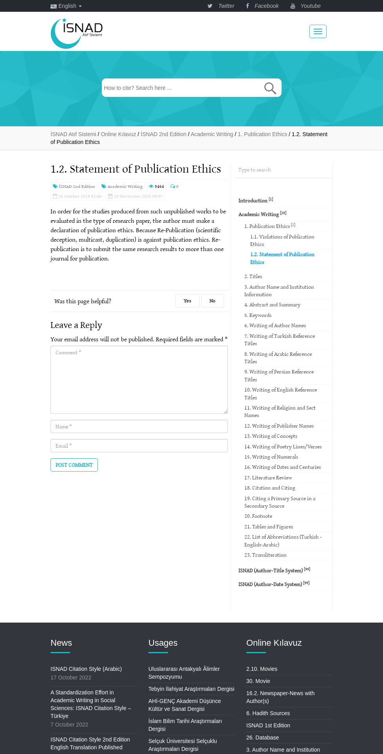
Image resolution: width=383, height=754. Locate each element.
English (66, 6)
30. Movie (258, 681)
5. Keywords (257, 315)
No (213, 300)
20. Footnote (258, 516)
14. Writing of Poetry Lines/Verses (283, 446)
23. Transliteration (265, 555)
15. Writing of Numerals (271, 457)
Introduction (255, 200)
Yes (188, 300)
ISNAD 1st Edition (268, 725)
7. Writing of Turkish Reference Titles (279, 339)
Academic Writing (122, 186)
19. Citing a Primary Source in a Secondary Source (279, 502)
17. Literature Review (268, 477)
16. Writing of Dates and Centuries (282, 467)
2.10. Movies (261, 669)
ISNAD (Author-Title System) (274, 570)
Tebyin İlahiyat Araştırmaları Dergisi (191, 689)
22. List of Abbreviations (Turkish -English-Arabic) (283, 540)
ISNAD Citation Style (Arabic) (86, 669)
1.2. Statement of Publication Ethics (282, 258)
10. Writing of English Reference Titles (280, 393)
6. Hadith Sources (268, 713)
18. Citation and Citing (269, 488)
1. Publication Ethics (269, 226)
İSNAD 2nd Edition (74, 186)
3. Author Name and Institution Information (279, 290)
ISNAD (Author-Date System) (273, 584)
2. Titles (253, 276)
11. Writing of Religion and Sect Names (280, 411)
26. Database (262, 737)
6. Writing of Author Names (275, 325)
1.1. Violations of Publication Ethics (282, 240)
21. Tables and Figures (268, 526)
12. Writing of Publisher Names (279, 426)
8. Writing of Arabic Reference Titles (278, 357)
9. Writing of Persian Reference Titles (279, 375)
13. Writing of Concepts (270, 436)
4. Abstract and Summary (272, 304)
